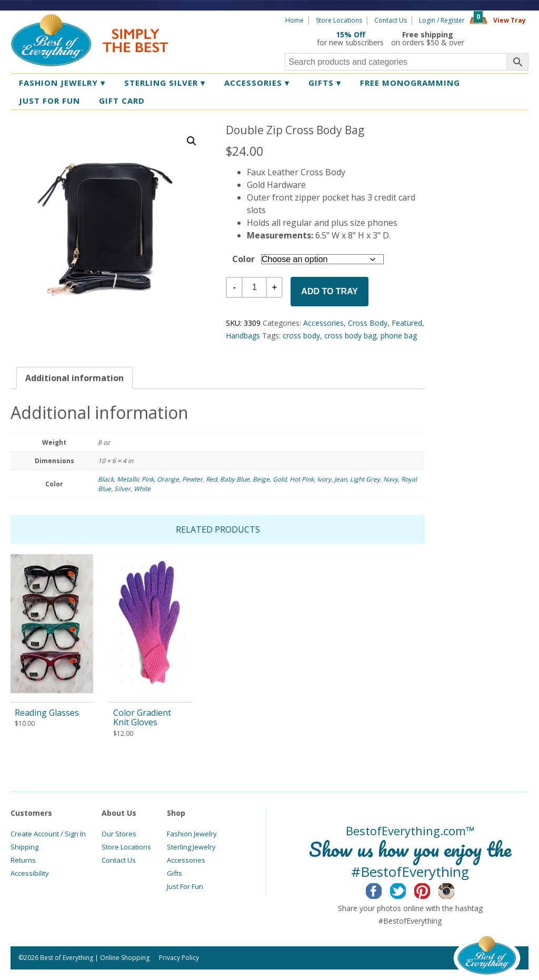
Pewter (192, 479)
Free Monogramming (410, 82)
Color (243, 259)
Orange (168, 479)
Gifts (324, 82)
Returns (23, 860)
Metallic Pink (135, 479)
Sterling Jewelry (191, 847)
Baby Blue (234, 479)
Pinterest (430, 889)
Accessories (257, 82)
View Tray (509, 20)
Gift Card (122, 100)
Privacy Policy (179, 957)
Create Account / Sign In (48, 833)
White (142, 488)
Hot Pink (302, 479)
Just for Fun (49, 100)
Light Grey (365, 479)
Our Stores (119, 833)
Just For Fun (185, 886)
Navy (390, 479)
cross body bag (350, 336)
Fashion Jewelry (62, 82)
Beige (261, 479)
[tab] (74, 378)
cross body (301, 336)
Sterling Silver (164, 82)
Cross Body (367, 323)
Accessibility (30, 873)
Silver (122, 488)
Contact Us (390, 20)
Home (294, 20)
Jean (340, 479)
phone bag (399, 336)
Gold (279, 479)
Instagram (454, 889)
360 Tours (500, 38)
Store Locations (339, 20)
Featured (407, 323)
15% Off (350, 34)
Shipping (24, 847)
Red (211, 479)
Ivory (324, 479)
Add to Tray (329, 291)
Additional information (74, 378)
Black (106, 479)
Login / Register (442, 20)
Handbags (243, 336)
